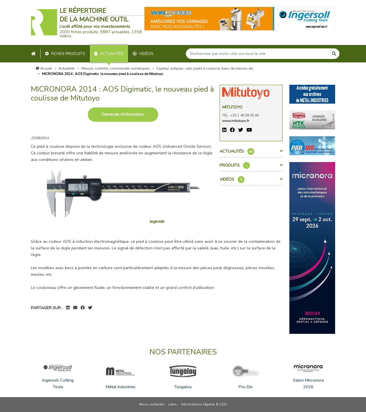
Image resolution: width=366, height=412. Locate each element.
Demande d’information (123, 114)
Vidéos (143, 53)
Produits (251, 165)
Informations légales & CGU (204, 404)
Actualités (109, 53)
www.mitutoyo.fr (235, 121)
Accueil (43, 68)
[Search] (257, 53)
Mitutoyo (232, 107)
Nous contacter (151, 404)
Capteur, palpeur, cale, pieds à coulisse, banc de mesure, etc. (205, 68)
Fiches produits (65, 53)
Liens (172, 404)
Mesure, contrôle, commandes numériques (115, 68)
